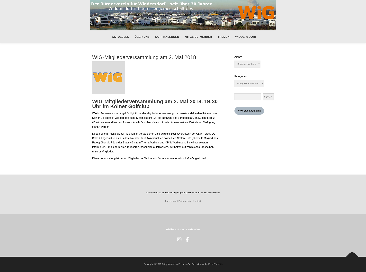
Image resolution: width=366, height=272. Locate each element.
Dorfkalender (167, 36)
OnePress (192, 264)
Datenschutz (185, 201)
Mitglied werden (198, 36)
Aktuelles (120, 36)
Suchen (268, 96)
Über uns (142, 36)
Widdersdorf (246, 36)
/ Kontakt (196, 201)
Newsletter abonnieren (249, 110)
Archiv (238, 57)
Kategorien (240, 76)
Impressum (171, 201)
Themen (224, 36)
